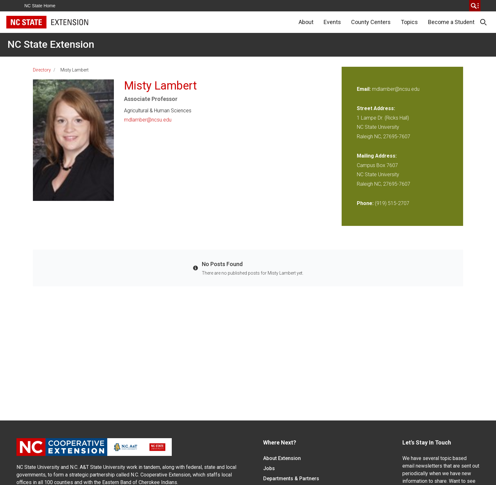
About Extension (282, 458)
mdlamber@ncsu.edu (147, 120)
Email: (364, 89)
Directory (42, 69)
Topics (409, 22)
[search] (474, 5)
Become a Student (451, 22)
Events (332, 22)
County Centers (371, 22)
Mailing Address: (377, 156)
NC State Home (39, 5)
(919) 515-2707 (392, 203)
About (306, 22)
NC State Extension (51, 44)
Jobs (269, 468)
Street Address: (376, 108)
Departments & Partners (291, 479)
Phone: (365, 203)
